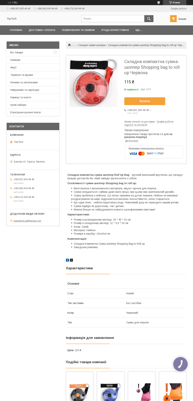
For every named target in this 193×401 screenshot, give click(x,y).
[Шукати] (148, 18)
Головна (16, 30)
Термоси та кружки (21, 74)
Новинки (15, 59)
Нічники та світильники (24, 82)
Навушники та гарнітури (24, 89)
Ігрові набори (18, 104)
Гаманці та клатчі (20, 97)
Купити (145, 101)
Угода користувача (115, 30)
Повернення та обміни (78, 30)
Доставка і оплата (42, 30)
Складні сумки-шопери (91, 45)
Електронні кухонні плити (25, 112)
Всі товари (16, 52)
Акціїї (13, 67)
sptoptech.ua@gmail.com (27, 220)
